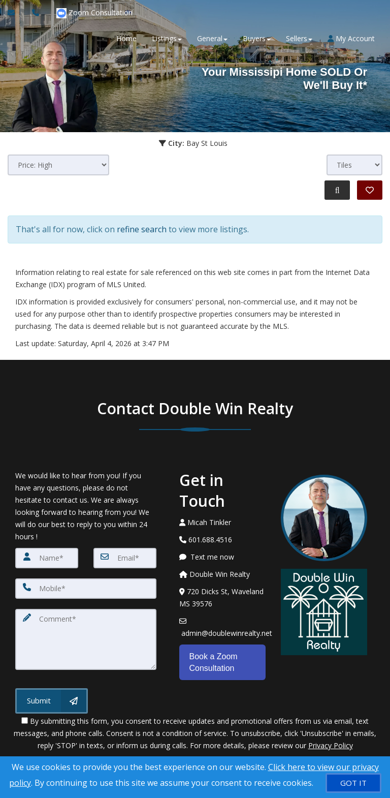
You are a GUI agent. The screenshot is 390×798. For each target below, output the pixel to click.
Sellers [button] (299, 38)
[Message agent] (222, 557)
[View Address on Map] (222, 598)
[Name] (46, 558)
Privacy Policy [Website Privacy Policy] (330, 745)
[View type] (354, 165)
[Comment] (85, 639)
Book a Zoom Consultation (213, 662)
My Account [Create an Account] (351, 38)
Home (126, 38)
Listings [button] (167, 38)
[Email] (124, 558)
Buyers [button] (257, 38)
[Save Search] (369, 190)
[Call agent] (36, 12)
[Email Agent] (16, 12)
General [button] (212, 38)
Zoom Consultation (94, 13)
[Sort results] (58, 165)
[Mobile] (85, 588)
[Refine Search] (337, 190)
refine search (142, 229)
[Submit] (51, 701)
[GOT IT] (353, 783)
